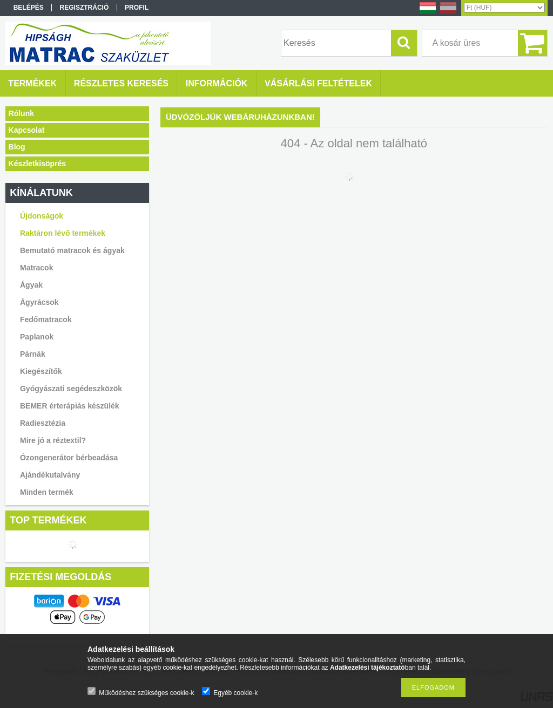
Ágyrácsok (39, 302)
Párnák (32, 354)
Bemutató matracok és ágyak (72, 250)
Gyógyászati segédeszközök (71, 388)
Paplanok (36, 336)
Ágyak (31, 285)
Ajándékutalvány (50, 475)
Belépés (29, 7)
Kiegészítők (41, 371)
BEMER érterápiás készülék (69, 405)
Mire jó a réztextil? (53, 440)
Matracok (36, 267)
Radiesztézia (42, 423)
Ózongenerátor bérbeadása (69, 457)
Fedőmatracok (46, 319)
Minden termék (46, 492)
